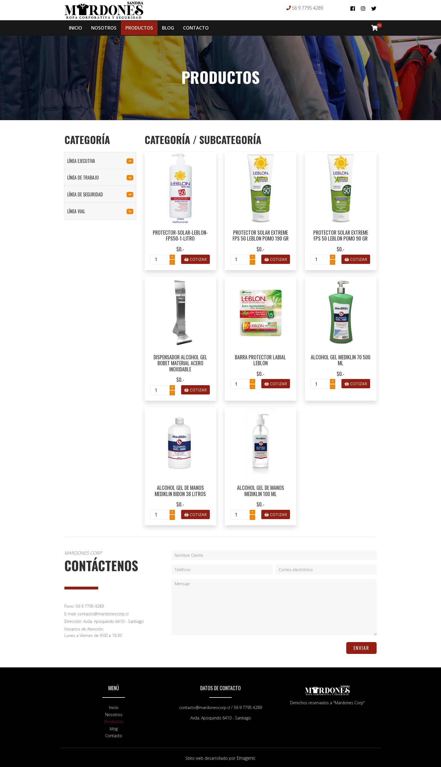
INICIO (75, 27)
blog (114, 727)
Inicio (113, 706)
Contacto (113, 734)
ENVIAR (361, 646)
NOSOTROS (103, 27)
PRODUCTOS (139, 27)
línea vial (100, 210)
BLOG (168, 27)
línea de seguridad (100, 193)
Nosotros (113, 713)
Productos (113, 720)
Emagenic (246, 757)
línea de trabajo (100, 176)
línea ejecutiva (100, 159)
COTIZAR (195, 258)
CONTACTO (196, 27)
